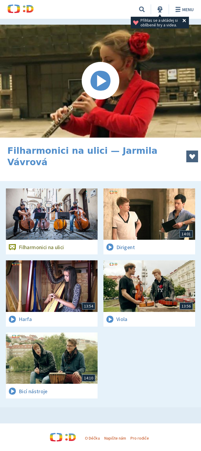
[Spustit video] (100, 81)
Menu (183, 9)
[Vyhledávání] (142, 9)
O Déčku (92, 438)
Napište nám (115, 438)
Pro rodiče (139, 438)
